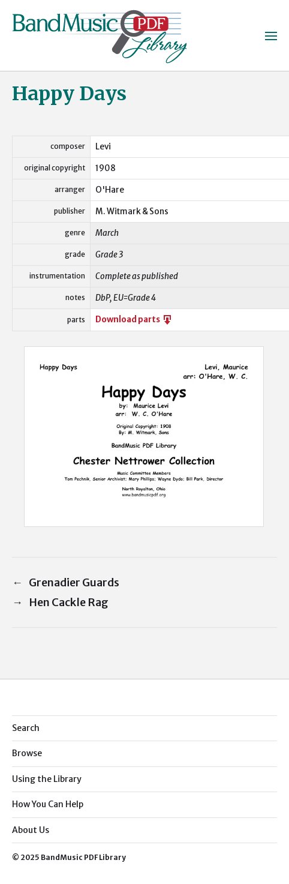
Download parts (134, 319)
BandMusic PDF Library (83, 857)
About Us (30, 830)
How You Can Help (47, 804)
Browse (27, 753)
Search (26, 728)
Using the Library (47, 779)
